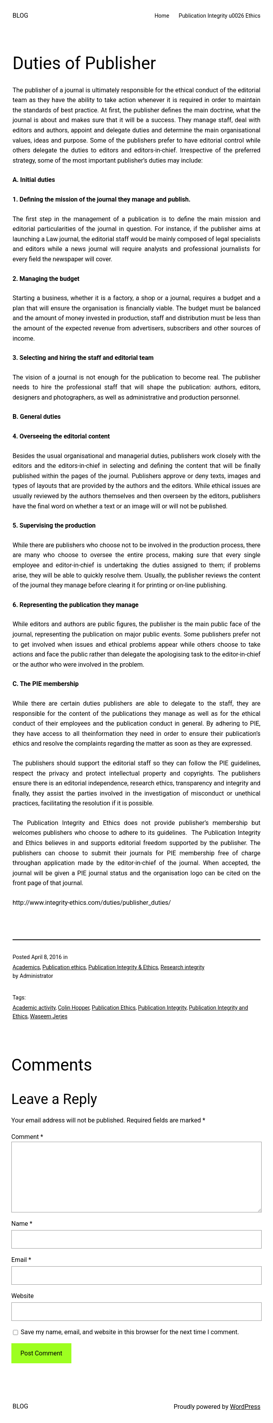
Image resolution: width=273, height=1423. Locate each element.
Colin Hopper (73, 1008)
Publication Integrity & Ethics (123, 967)
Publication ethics (64, 967)
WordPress (245, 1406)
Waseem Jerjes (48, 1016)
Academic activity (34, 1008)
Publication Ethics (114, 1008)
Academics (26, 967)
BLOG (20, 15)
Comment (27, 1137)
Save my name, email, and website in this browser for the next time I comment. (130, 1332)
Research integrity (182, 967)
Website (22, 1296)
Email (21, 1259)
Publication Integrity (162, 1008)
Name (22, 1223)
